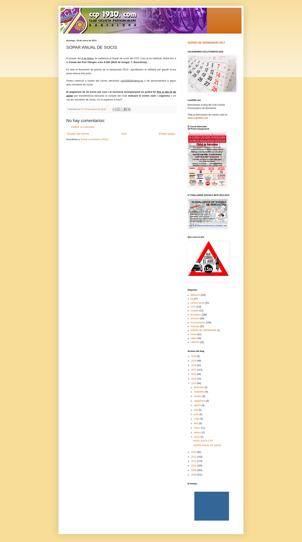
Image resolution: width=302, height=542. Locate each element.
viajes (193, 338)
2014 (194, 383)
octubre (198, 396)
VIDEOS (194, 342)
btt (191, 299)
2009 (194, 470)
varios (193, 334)
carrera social (197, 303)
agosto (197, 405)
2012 (194, 456)
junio (197, 414)
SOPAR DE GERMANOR (203, 330)
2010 (194, 465)
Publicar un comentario (83, 127)
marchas (194, 326)
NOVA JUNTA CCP (203, 440)
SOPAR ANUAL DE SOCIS (207, 445)
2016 (194, 374)
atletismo (195, 295)
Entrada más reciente (78, 133)
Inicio (124, 133)
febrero (198, 432)
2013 (194, 452)
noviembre (199, 391)
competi (194, 310)
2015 (194, 379)
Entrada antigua (167, 133)
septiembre (200, 401)
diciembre (199, 387)
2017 (194, 369)
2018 (194, 365)
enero (197, 437)
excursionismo (197, 322)
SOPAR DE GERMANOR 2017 (206, 42)
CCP (192, 306)
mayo (197, 418)
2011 (194, 461)
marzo (197, 428)
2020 (194, 356)
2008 (194, 474)
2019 (194, 360)
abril (196, 423)
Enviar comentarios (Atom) (94, 139)
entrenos (195, 318)
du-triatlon (195, 314)
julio (196, 410)
